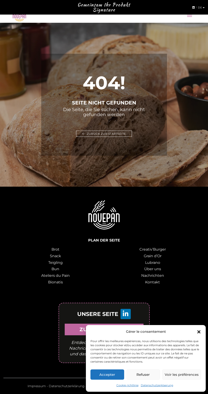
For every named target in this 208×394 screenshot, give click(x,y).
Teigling (55, 262)
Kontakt (152, 282)
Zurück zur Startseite (104, 133)
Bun (55, 269)
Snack (55, 256)
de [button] (200, 7)
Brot (55, 249)
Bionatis (55, 282)
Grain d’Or (153, 256)
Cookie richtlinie (127, 385)
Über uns (152, 269)
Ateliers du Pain (55, 275)
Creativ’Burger (152, 249)
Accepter (107, 374)
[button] (199, 331)
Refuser (143, 374)
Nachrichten (152, 275)
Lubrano (152, 262)
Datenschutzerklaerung (157, 385)
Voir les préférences (182, 374)
